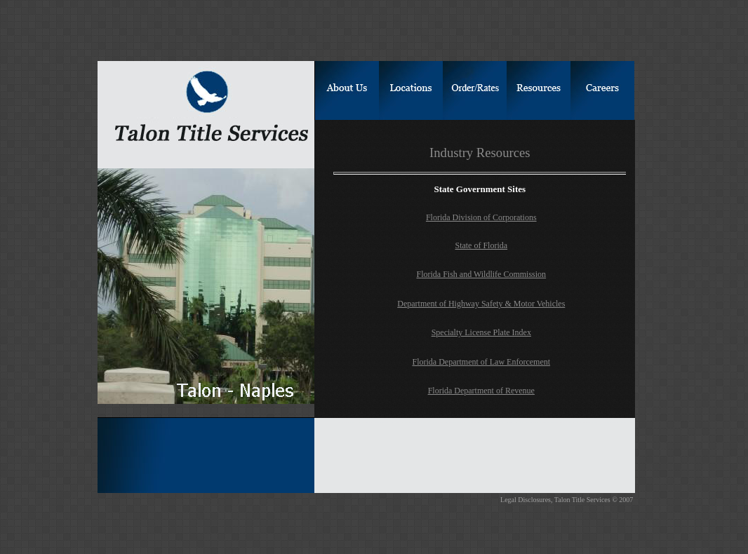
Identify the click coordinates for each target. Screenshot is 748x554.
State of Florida (481, 245)
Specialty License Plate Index (481, 332)
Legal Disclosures (525, 500)
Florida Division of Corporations (481, 217)
